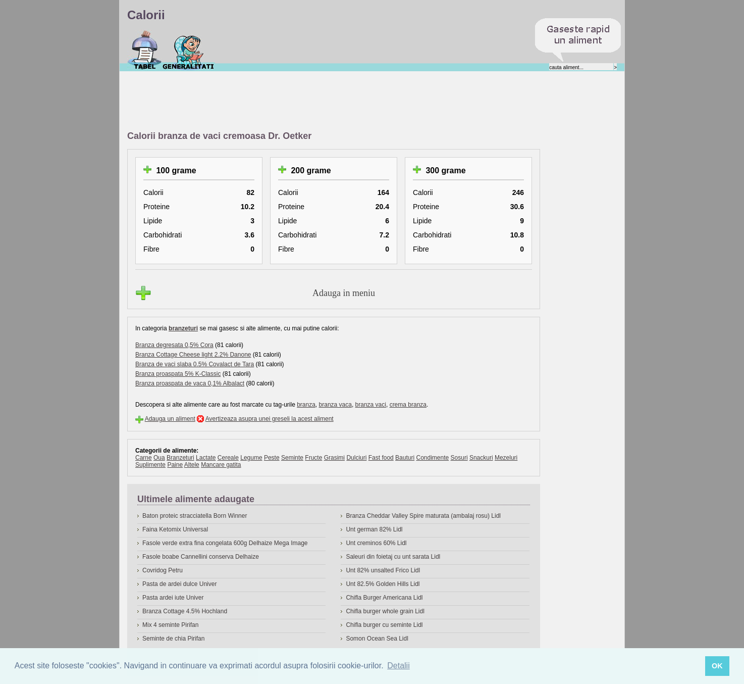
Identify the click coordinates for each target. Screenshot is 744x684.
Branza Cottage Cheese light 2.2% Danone (193, 354)
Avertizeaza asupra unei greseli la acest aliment (269, 418)
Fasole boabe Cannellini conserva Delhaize (200, 556)
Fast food (381, 457)
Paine (175, 464)
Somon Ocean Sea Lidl (377, 638)
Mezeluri (506, 457)
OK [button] (717, 666)
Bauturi (404, 457)
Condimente (432, 457)
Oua (159, 457)
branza (306, 404)
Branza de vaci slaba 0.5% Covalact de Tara (194, 364)
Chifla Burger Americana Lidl (384, 597)
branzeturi (183, 328)
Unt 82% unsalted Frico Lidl (383, 570)
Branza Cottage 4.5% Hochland (184, 611)
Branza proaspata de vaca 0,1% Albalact (189, 383)
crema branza (408, 404)
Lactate (206, 457)
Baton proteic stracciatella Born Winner (194, 515)
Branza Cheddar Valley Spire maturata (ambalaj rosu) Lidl (423, 515)
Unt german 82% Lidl (374, 529)
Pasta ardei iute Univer (172, 597)
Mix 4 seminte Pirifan (170, 624)
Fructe (313, 457)
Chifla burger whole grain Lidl (385, 611)
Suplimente (150, 464)
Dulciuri (356, 457)
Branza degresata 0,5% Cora (174, 345)
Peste (272, 457)
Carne (143, 457)
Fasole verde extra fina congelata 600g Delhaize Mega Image (225, 543)
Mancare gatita (221, 464)
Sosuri (459, 457)
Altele (191, 464)
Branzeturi (180, 457)
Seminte (292, 457)
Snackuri (481, 457)
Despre (188, 50)
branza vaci (370, 404)
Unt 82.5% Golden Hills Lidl (382, 584)
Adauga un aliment (170, 418)
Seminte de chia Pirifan (173, 638)
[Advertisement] (311, 101)
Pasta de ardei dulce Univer (179, 584)
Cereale (228, 457)
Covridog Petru (162, 570)
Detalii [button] (398, 665)
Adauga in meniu (343, 293)
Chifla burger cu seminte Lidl (384, 624)
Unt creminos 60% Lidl (376, 543)
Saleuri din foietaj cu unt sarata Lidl (393, 556)
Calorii (144, 50)
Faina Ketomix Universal (175, 529)
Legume (251, 457)
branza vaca (335, 404)
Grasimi (334, 457)
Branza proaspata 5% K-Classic (178, 373)
